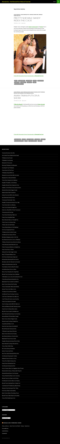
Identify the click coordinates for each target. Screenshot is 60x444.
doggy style (40, 80)
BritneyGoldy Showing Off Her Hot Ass (10, 259)
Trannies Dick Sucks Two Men (8, 153)
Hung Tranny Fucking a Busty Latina (9, 308)
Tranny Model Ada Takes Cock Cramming (10, 375)
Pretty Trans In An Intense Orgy (8, 222)
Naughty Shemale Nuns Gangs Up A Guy (10, 185)
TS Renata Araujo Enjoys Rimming (9, 331)
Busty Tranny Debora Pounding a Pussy (10, 393)
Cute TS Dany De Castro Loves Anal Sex (10, 299)
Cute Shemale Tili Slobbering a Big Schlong (11, 385)
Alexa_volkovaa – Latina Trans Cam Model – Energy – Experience (15, 426)
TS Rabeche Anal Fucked (7, 157)
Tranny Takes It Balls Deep (7, 346)
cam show (37, 139)
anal (16, 80)
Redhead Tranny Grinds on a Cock (9, 358)
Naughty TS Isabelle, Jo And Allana (9, 182)
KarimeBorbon (5, 428)
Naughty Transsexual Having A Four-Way (10, 202)
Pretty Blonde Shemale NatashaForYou (10, 279)
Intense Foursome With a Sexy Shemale (10, 195)
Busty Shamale (34, 92)
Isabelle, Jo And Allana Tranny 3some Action (11, 187)
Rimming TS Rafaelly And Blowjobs (9, 165)
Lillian (23, 23)
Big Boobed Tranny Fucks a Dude (9, 338)
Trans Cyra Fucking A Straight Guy (9, 207)
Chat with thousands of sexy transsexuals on (28, 75)
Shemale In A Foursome (7, 162)
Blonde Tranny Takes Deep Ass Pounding (10, 395)
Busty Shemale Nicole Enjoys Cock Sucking (11, 313)
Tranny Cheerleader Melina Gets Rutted (10, 286)
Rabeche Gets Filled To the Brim (9, 192)
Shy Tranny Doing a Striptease (8, 348)
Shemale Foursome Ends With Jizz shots (10, 175)
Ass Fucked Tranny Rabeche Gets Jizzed (10, 155)
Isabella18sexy (5, 430)
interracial (23, 82)
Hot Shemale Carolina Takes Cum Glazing (10, 380)
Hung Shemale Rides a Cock (8, 323)
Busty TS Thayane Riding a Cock (8, 254)
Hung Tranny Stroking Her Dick (8, 363)
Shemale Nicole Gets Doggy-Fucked (9, 190)
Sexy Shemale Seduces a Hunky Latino (10, 336)
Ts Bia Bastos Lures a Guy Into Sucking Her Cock (12, 276)
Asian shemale (22, 80)
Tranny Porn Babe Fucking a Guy (9, 360)
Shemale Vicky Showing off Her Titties (10, 388)
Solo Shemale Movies (29, 93)
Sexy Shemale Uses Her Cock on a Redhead (11, 239)
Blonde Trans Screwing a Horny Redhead (10, 274)
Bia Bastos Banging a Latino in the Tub (10, 237)
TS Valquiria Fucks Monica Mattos (9, 291)
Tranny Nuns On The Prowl (8, 170)
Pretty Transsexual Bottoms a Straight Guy (11, 247)
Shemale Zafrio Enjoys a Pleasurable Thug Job (11, 370)
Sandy (34, 82)
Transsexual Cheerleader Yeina (8, 200)
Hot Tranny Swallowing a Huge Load (9, 256)
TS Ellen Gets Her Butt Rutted (8, 224)
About (54, 1)
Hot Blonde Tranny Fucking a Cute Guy (10, 294)
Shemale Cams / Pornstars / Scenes (12, 422)
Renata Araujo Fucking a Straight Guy (10, 321)
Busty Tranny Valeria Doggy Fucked (9, 318)
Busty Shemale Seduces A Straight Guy (10, 219)
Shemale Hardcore (34, 14)
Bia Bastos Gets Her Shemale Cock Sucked (11, 261)
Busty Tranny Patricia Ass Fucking (9, 333)
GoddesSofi (4, 433)
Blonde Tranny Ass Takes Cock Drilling (10, 378)
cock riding (29, 80)
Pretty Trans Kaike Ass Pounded (9, 301)
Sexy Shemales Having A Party (8, 197)
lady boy (29, 82)
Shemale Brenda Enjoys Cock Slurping (10, 373)
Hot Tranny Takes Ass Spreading (8, 390)
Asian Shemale (17, 14)
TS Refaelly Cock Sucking (7, 160)
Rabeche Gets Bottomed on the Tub (9, 264)
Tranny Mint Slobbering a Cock (8, 398)
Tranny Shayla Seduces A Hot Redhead (10, 227)
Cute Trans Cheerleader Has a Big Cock (10, 296)
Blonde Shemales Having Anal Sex (9, 328)
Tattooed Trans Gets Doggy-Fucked (9, 252)
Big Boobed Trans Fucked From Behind (10, 281)
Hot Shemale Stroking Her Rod (8, 365)
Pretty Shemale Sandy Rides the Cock (27, 19)
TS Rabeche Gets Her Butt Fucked (9, 232)
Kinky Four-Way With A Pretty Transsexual (11, 209)
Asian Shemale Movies (26, 92)
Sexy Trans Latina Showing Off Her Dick (10, 353)
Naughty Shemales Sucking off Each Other (11, 341)
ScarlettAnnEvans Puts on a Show (9, 269)
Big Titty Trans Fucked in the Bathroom (10, 311)
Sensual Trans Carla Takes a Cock (9, 289)
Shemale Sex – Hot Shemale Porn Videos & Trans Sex (16, 1)
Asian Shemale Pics (25, 14)
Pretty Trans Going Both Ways (8, 217)
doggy (34, 80)
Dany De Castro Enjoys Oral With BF (10, 326)
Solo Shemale (20, 93)
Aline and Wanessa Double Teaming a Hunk (11, 306)
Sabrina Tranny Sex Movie (7, 351)
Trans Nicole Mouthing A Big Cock (9, 214)
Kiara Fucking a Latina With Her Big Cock (11, 304)
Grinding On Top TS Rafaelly (8, 167)
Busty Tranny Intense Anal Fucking (9, 284)
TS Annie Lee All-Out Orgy (7, 212)
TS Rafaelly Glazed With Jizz (8, 172)
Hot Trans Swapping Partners (8, 229)
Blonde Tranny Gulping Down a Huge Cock (11, 383)
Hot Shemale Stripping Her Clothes (9, 356)
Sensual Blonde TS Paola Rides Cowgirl (10, 316)
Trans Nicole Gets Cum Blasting (8, 204)
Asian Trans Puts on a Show (26, 96)
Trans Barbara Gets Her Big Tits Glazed (10, 266)
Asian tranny (17, 139)
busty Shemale (30, 139)
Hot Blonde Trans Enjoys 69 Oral (9, 234)
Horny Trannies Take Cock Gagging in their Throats (13, 368)
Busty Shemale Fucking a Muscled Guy (10, 343)
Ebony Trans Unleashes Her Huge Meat (10, 271)
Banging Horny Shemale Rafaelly (9, 177)
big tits (23, 139)
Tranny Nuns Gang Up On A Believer (9, 180)
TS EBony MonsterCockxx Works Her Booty (11, 242)
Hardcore (17, 82)
